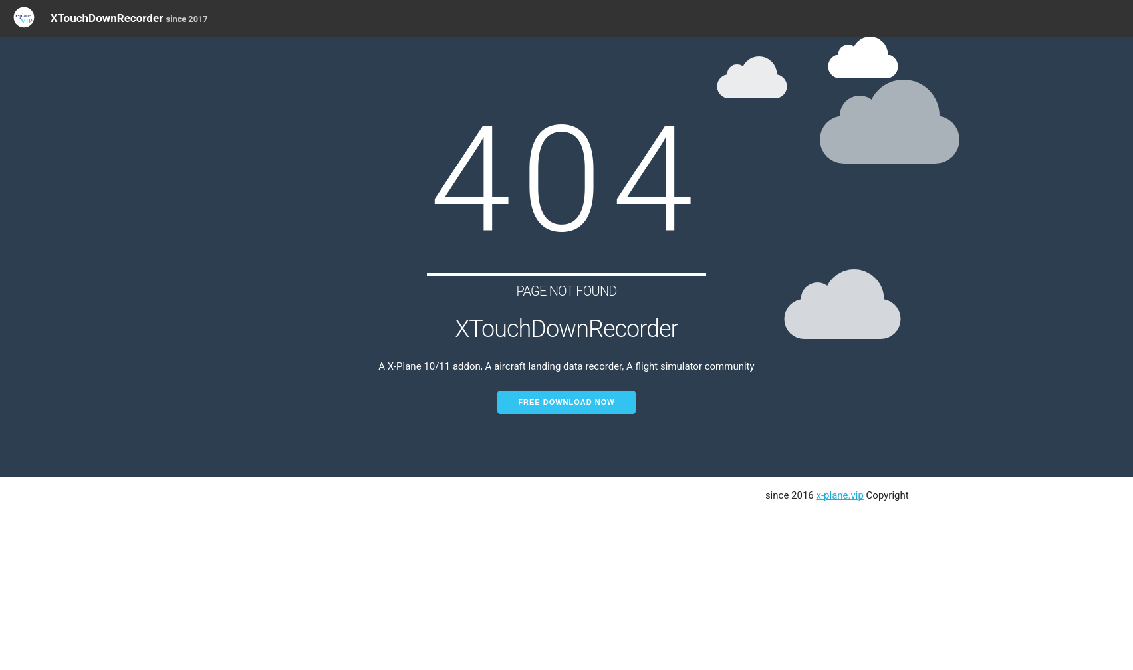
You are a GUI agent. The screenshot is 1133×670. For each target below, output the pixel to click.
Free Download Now (566, 402)
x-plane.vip (840, 495)
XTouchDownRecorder (129, 18)
